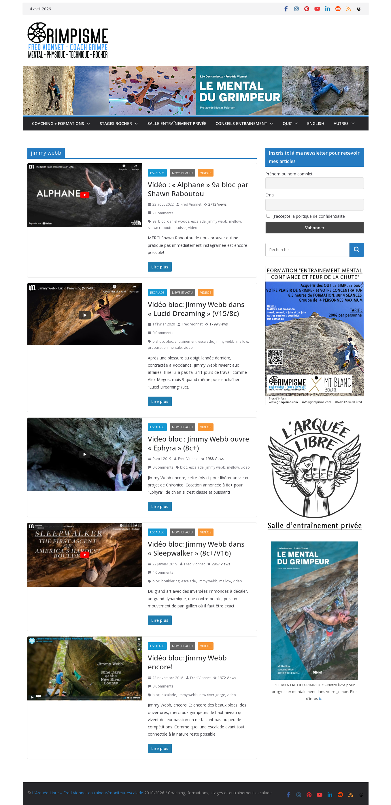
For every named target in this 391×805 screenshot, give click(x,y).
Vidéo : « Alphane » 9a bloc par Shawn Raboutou (198, 189)
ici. (321, 698)
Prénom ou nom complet (289, 174)
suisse (181, 227)
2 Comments (160, 213)
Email (270, 195)
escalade (198, 221)
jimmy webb (217, 221)
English (315, 123)
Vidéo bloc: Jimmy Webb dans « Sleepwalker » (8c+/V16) (196, 548)
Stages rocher (116, 123)
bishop (158, 341)
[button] (87, 124)
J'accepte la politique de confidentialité (306, 216)
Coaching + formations (58, 123)
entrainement (186, 341)
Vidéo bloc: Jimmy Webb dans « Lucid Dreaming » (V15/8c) (196, 309)
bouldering (170, 581)
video (192, 227)
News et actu (182, 173)
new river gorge (212, 694)
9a (154, 221)
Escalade (157, 173)
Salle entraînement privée (177, 123)
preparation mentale (165, 347)
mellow (235, 221)
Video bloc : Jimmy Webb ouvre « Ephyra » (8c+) (198, 443)
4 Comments (160, 572)
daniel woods (178, 221)
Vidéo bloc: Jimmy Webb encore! (187, 662)
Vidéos (205, 173)
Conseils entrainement (241, 123)
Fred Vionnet (191, 204)
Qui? (287, 123)
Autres (341, 123)
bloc (161, 221)
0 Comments (160, 332)
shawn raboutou (161, 227)
